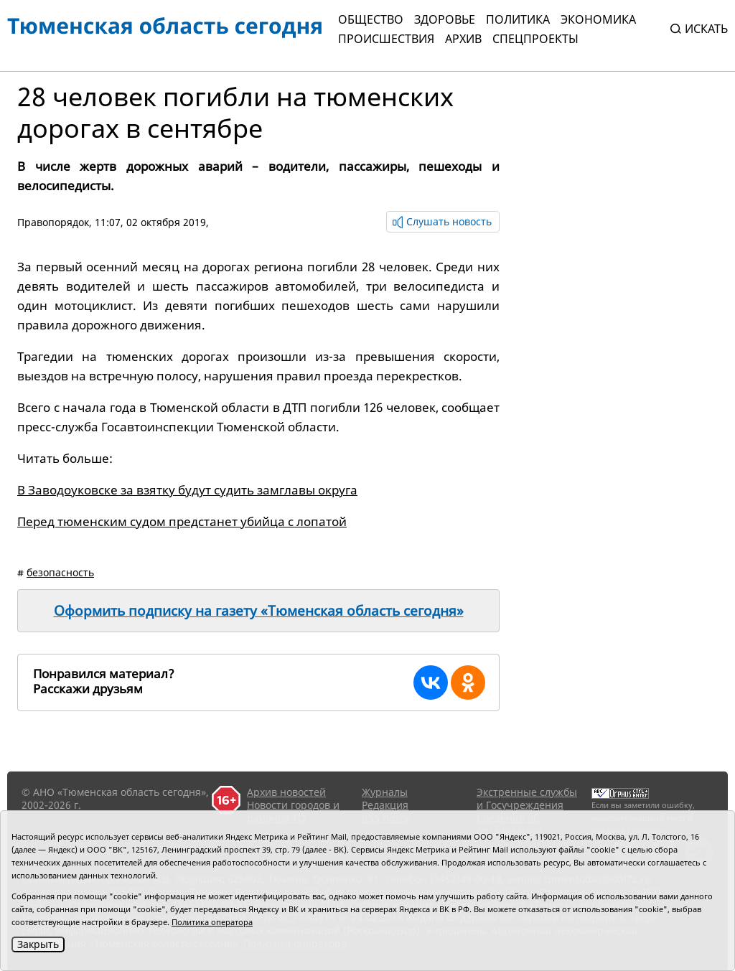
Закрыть (38, 944)
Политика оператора (212, 921)
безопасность (60, 572)
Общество (370, 19)
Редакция (385, 805)
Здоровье (444, 19)
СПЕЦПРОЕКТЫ (535, 39)
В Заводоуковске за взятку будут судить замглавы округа (187, 490)
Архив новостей (286, 792)
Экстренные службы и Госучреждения (527, 798)
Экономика (598, 19)
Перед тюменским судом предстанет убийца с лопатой (182, 521)
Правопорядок (53, 222)
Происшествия (386, 39)
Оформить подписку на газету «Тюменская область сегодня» (259, 610)
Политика (518, 19)
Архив (463, 39)
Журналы (385, 792)
